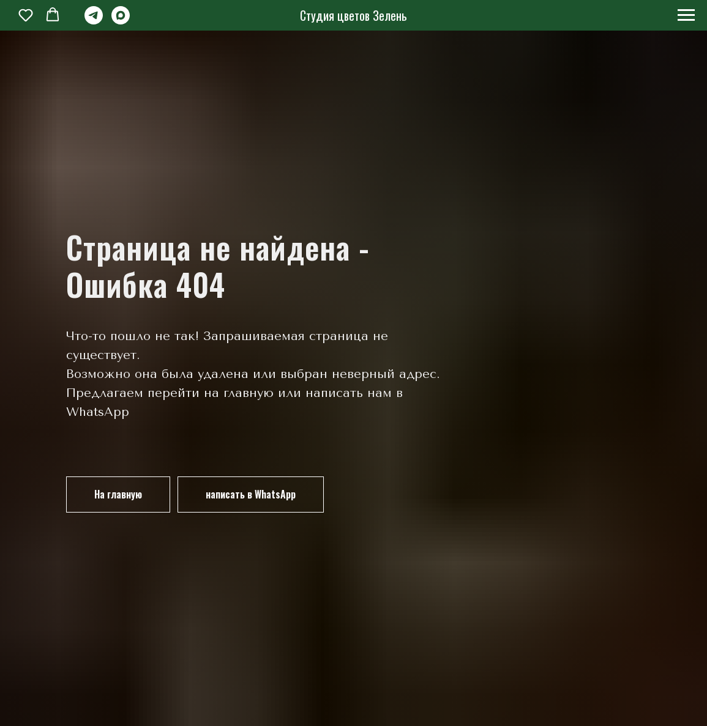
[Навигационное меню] (686, 15)
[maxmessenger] (120, 21)
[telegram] (93, 21)
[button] (25, 14)
